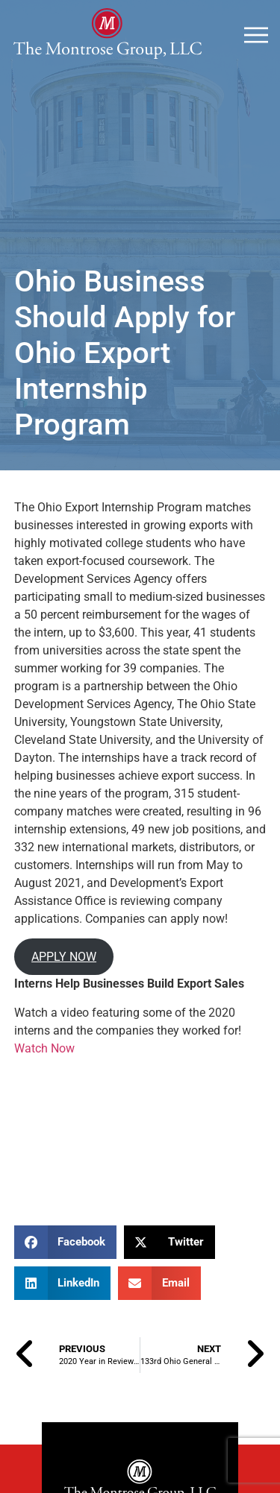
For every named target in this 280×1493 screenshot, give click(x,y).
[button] (65, 1242)
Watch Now (44, 1048)
